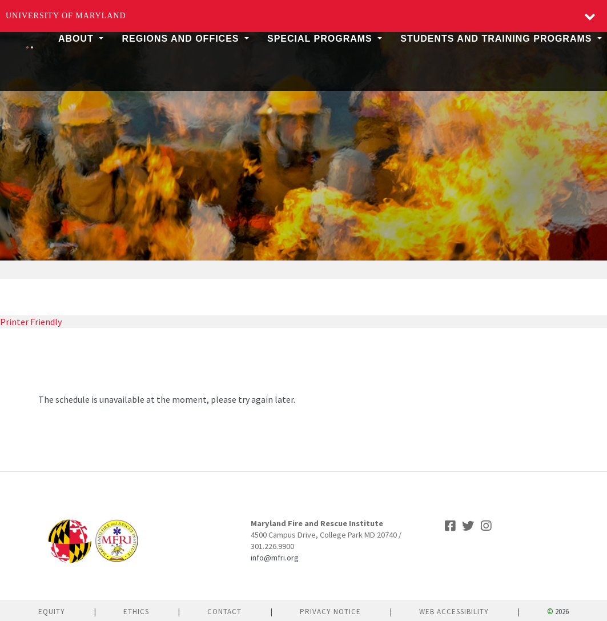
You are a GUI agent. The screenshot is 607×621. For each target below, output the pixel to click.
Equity (51, 611)
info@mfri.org (275, 557)
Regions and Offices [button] (182, 38)
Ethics (136, 611)
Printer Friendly (31, 321)
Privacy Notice (330, 611)
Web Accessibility (454, 611)
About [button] (77, 38)
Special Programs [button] (321, 38)
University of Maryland (66, 15)
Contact (224, 611)
